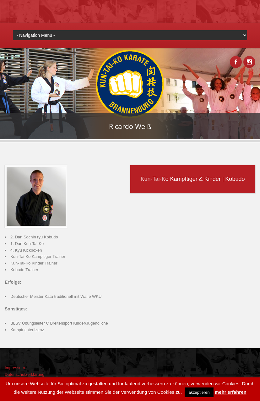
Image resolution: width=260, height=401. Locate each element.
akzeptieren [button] (198, 392)
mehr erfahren (230, 392)
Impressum (15, 367)
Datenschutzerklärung (24, 374)
